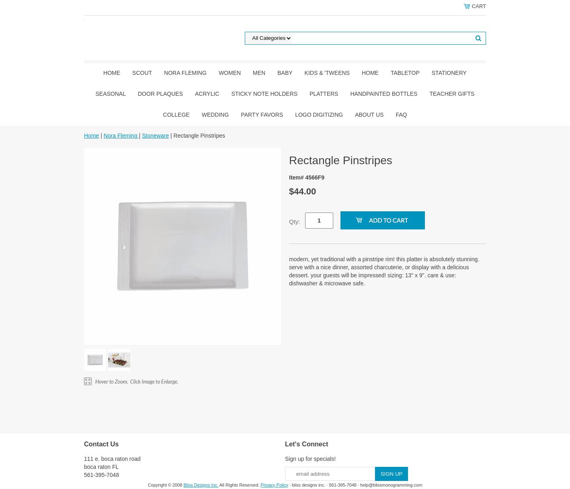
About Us (369, 114)
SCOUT (142, 73)
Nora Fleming (185, 73)
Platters (324, 94)
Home (111, 73)
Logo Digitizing (319, 114)
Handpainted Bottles (383, 94)
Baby (284, 73)
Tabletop (405, 73)
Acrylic (207, 94)
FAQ (401, 114)
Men (259, 73)
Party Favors (262, 114)
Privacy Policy (274, 485)
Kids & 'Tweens (327, 73)
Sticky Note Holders (264, 94)
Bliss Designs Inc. (201, 485)
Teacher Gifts (451, 94)
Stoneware (155, 135)
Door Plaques (160, 94)
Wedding (215, 114)
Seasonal (111, 94)
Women (230, 73)
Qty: (294, 221)
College (176, 114)
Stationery (449, 73)
